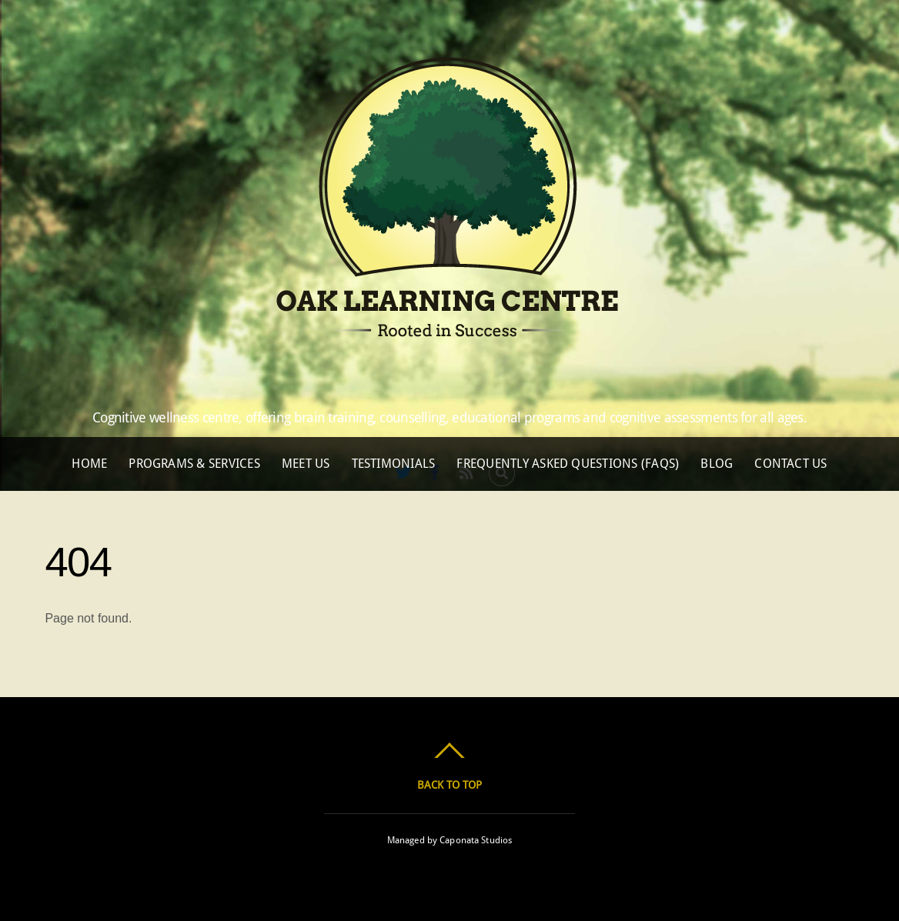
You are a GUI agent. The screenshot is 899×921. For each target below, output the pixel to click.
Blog (716, 463)
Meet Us (306, 463)
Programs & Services (194, 463)
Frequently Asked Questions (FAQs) (567, 463)
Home (89, 463)
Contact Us (790, 463)
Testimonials (394, 463)
